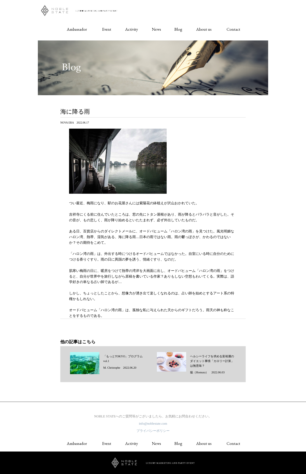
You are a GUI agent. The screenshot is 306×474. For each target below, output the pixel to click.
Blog (178, 29)
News (156, 29)
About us (204, 29)
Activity (131, 29)
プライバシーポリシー (153, 432)
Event (106, 29)
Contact (233, 29)
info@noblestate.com (153, 425)
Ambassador (77, 29)
